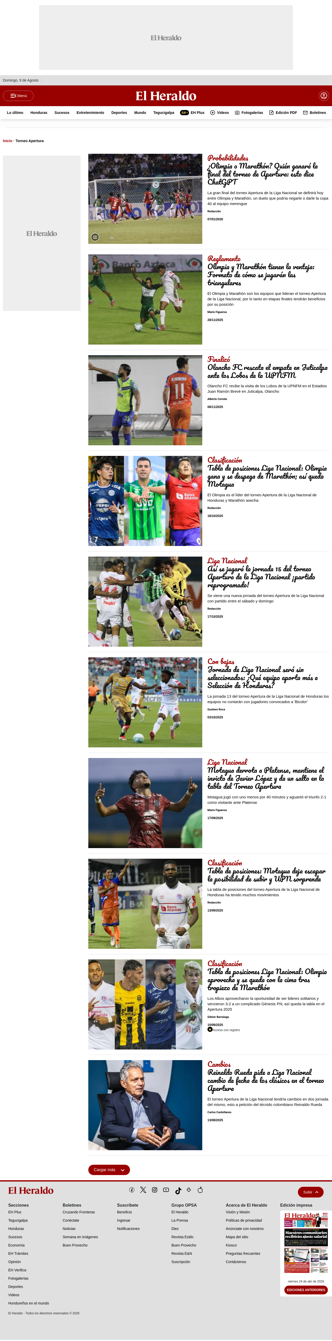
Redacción (214, 212)
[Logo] (166, 96)
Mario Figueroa (217, 313)
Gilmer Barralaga (218, 1018)
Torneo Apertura (30, 142)
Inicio (7, 142)
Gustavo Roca (216, 710)
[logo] (32, 1191)
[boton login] (324, 96)
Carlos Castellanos (219, 1113)
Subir (310, 1193)
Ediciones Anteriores (306, 1291)
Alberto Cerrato (217, 400)
